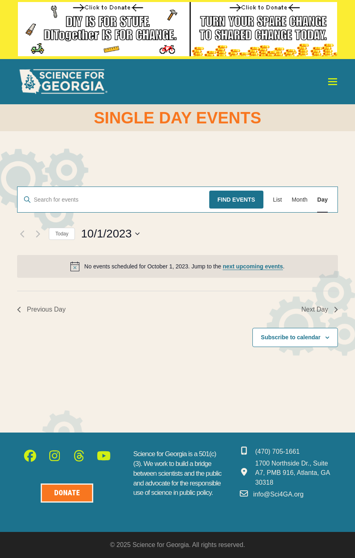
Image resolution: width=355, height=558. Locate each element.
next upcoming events (253, 266)
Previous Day (41, 309)
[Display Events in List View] (277, 200)
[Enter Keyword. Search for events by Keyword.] (113, 200)
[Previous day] (22, 234)
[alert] (177, 266)
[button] (332, 81)
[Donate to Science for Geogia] (67, 493)
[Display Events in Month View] (299, 200)
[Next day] (38, 234)
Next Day (319, 309)
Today (61, 234)
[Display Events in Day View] (322, 200)
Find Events (236, 199)
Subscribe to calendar (290, 337)
